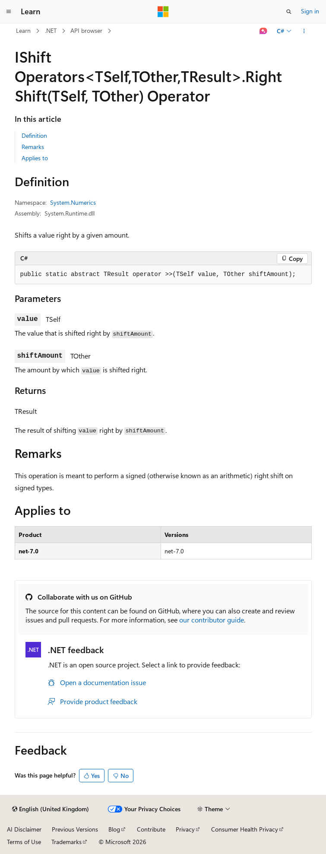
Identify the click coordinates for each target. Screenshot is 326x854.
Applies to (35, 158)
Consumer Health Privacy (244, 829)
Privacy (185, 829)
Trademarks (66, 842)
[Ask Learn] (263, 31)
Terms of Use (24, 842)
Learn (23, 30)
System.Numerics (73, 202)
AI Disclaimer (24, 829)
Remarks (33, 147)
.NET (51, 30)
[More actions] (303, 31)
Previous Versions (75, 829)
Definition (34, 135)
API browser (86, 30)
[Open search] (289, 11)
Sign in (310, 11)
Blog (114, 829)
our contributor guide (211, 619)
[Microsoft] (163, 11)
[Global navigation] (8, 11)
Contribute (151, 829)
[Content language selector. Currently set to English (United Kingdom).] (50, 809)
